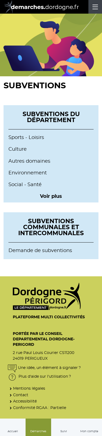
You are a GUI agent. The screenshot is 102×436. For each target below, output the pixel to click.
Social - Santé (25, 184)
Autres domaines (29, 161)
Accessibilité (25, 401)
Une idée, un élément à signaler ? (44, 368)
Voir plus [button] (51, 196)
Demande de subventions (40, 250)
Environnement (27, 173)
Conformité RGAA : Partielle (39, 408)
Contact (20, 395)
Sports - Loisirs (26, 137)
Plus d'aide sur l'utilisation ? (39, 376)
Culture (17, 149)
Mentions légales (29, 388)
